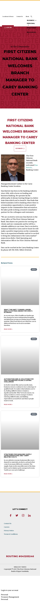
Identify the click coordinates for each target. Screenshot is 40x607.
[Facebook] (10, 515)
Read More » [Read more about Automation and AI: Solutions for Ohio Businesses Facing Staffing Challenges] (8, 404)
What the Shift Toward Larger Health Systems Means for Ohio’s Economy (18, 311)
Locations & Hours (8, 16)
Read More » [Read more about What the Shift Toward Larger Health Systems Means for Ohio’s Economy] (8, 329)
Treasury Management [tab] (10, 597)
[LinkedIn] (29, 515)
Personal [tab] (4, 595)
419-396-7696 (14, 250)
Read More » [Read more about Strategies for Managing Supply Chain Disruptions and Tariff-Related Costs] (8, 474)
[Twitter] (16, 515)
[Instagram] (23, 515)
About (27, 16)
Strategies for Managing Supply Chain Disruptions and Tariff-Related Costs (18, 455)
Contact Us (19, 16)
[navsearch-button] (32, 17)
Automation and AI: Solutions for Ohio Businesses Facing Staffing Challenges (19, 380)
